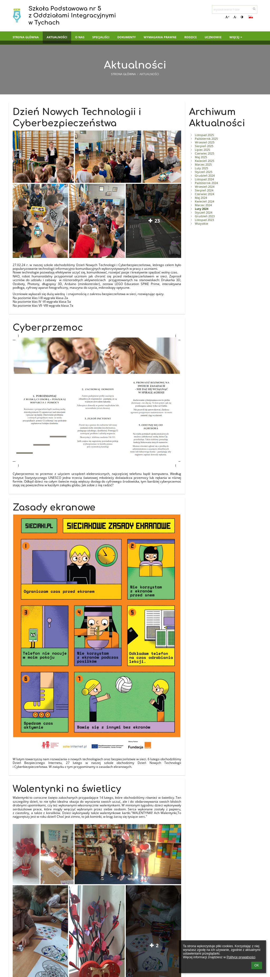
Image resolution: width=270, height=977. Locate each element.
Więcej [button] (236, 37)
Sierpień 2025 (204, 146)
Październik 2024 (206, 183)
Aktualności (149, 74)
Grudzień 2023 (205, 216)
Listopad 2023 (204, 220)
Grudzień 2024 (205, 175)
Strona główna (123, 74)
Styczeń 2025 (203, 172)
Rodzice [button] (190, 37)
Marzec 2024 (203, 205)
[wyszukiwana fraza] (234, 9)
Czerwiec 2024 (204, 194)
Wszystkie (201, 223)
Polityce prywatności (240, 957)
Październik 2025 (206, 139)
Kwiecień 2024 (204, 201)
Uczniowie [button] (213, 37)
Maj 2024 (201, 198)
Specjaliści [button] (100, 37)
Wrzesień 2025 (204, 142)
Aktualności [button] (57, 37)
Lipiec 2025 (202, 150)
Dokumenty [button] (126, 37)
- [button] (235, 17)
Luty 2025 (201, 168)
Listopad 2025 (204, 135)
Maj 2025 (201, 157)
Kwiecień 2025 (204, 161)
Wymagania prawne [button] (160, 37)
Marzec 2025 (203, 164)
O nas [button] (79, 37)
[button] (251, 17)
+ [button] (227, 17)
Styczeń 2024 (203, 212)
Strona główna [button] (26, 37)
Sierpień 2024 (204, 190)
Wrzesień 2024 (204, 187)
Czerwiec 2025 (204, 153)
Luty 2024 (201, 209)
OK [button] (256, 965)
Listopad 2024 (204, 179)
